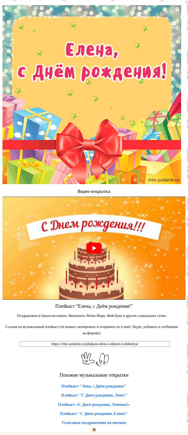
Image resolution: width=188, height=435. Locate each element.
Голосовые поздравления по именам (94, 423)
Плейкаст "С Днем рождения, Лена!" (94, 395)
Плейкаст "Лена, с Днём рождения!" (94, 386)
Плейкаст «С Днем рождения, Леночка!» (94, 404)
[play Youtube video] (94, 248)
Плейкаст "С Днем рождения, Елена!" (94, 413)
